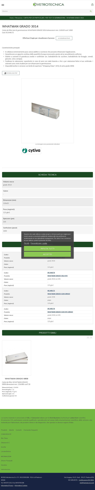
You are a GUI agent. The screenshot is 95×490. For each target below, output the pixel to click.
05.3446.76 (51, 272)
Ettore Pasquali (6, 461)
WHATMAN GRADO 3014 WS (58, 276)
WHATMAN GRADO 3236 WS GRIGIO (60, 312)
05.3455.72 (51, 291)
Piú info (26, 243)
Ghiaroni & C (5, 443)
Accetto (47, 254)
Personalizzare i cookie (38, 243)
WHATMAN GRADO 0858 (16, 378)
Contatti (19, 430)
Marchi (11, 430)
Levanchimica (6, 451)
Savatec (4, 465)
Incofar (3, 447)
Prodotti (4, 430)
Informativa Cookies (21, 485)
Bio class (4, 438)
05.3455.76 (51, 309)
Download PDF (10, 73)
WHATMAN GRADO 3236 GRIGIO (59, 294)
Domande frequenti (31, 430)
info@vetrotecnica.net (87, 483)
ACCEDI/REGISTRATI (64, 38)
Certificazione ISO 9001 (86, 480)
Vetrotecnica (5, 469)
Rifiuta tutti (47, 248)
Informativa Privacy (7, 485)
